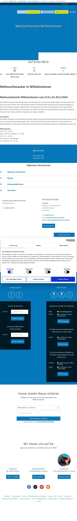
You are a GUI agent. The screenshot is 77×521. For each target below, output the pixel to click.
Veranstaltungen (22, 1)
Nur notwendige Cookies (14, 279)
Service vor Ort (64, 477)
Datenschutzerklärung (46, 422)
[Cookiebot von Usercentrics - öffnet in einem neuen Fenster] (67, 240)
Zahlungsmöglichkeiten (15, 184)
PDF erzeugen (63, 321)
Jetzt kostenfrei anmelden (38, 418)
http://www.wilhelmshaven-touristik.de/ (58, 220)
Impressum (7, 496)
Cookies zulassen (63, 279)
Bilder (50, 311)
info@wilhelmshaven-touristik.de (55, 217)
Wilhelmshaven (12, 1)
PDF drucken (63, 344)
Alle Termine (14, 77)
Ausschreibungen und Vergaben (37, 496)
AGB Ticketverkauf (25, 498)
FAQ (55, 496)
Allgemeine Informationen (16, 172)
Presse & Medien (16, 496)
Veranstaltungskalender (33, 1)
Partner (60, 496)
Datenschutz (67, 496)
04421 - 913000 (12, 477)
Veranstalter (11, 190)
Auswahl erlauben (38, 279)
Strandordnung (52, 498)
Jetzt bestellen (38, 477)
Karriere (25, 496)
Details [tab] (38, 245)
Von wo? (5, 311)
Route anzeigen (17, 318)
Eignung (10, 178)
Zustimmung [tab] (13, 245)
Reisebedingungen (41, 498)
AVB (33, 498)
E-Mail (51, 314)
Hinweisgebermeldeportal (65, 498)
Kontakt (50, 496)
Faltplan (51, 362)
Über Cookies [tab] (63, 245)
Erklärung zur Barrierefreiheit (11, 498)
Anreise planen (48, 226)
